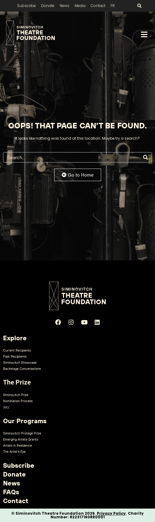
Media (80, 5)
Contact (98, 5)
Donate (48, 5)
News (64, 5)
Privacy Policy (111, 513)
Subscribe (26, 5)
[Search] (145, 157)
